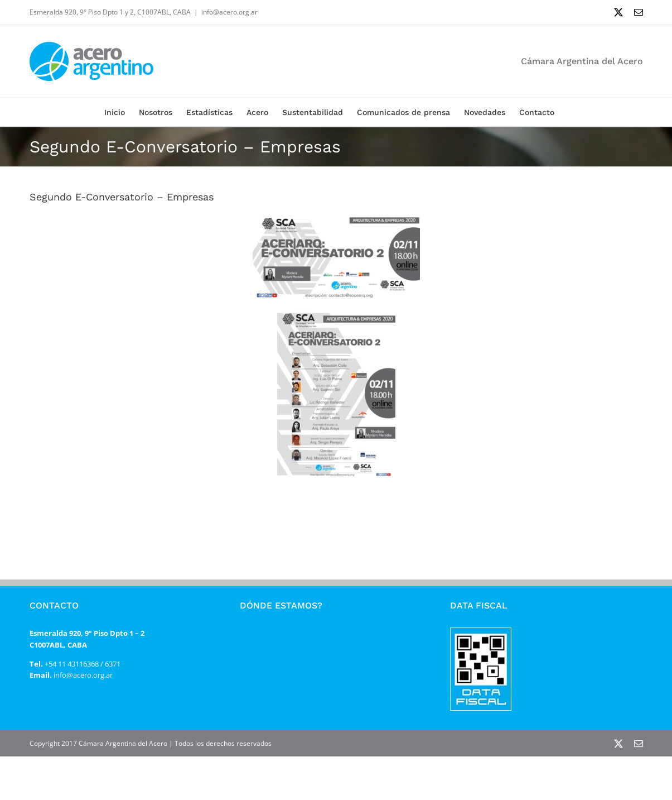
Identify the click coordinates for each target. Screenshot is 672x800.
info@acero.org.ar (229, 12)
